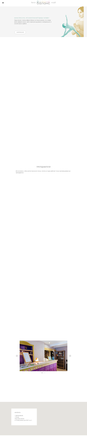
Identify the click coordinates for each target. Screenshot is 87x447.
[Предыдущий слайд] (17, 356)
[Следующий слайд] (70, 356)
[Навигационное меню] (3, 2)
